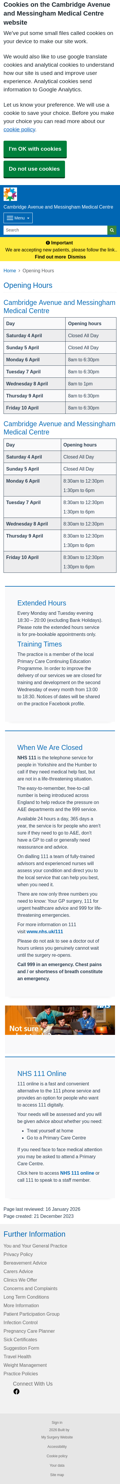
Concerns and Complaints (30, 1288)
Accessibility (56, 1446)
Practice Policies (21, 1373)
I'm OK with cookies (35, 149)
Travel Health (17, 1356)
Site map (57, 1475)
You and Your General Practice (35, 1245)
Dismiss (77, 256)
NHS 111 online (77, 1173)
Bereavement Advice (25, 1262)
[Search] (56, 230)
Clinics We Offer (20, 1279)
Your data (57, 1465)
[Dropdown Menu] (18, 218)
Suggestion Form (21, 1348)
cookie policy (19, 129)
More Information (21, 1305)
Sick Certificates (20, 1339)
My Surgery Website (57, 1437)
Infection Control (21, 1322)
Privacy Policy (18, 1254)
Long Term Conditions (26, 1297)
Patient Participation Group (31, 1314)
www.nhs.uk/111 (45, 931)
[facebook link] (16, 1391)
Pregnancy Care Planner (29, 1331)
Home (10, 270)
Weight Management (25, 1365)
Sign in (57, 1422)
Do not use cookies (34, 169)
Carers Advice (18, 1271)
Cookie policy (56, 1456)
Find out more (50, 256)
